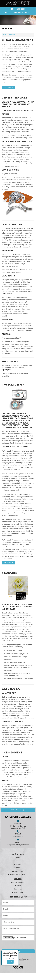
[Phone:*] (18, 915)
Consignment (18, 892)
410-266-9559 (19, 9)
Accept (10, 962)
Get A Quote (8, 87)
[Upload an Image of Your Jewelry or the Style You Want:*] (18, 937)
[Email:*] (18, 909)
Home (5, 35)
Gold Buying (18, 889)
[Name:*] (18, 902)
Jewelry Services (18, 882)
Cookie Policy (10, 958)
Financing (18, 886)
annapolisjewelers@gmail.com (19, 12)
